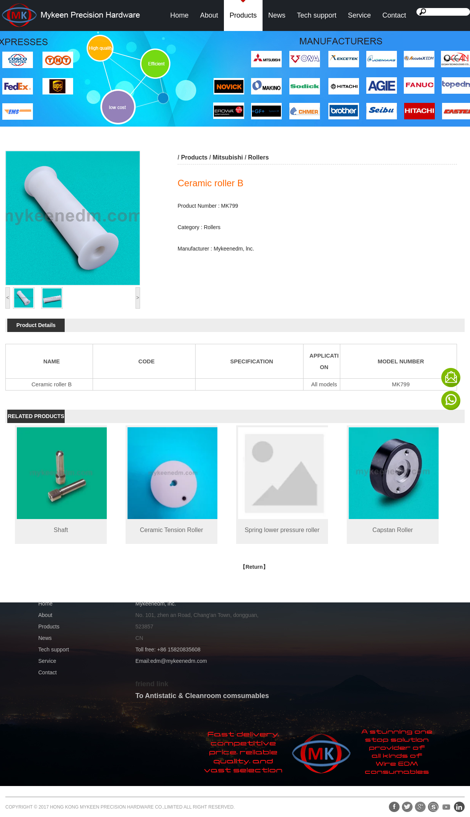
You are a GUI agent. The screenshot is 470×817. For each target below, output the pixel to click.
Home (179, 15)
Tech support (316, 15)
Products (243, 15)
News (277, 15)
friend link (151, 684)
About (209, 15)
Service (359, 15)
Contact (394, 15)
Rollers (258, 157)
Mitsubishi (228, 157)
